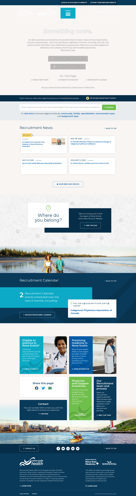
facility (76, 113)
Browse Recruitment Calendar (38, 315)
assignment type (70, 116)
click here (29, 113)
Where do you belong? (69, 80)
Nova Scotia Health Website (74, 2)
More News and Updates (69, 184)
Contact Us (30, 448)
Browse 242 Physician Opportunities (69, 59)
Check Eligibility (31, 369)
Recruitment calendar (97, 80)
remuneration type (105, 113)
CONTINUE (44, 414)
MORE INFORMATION (81, 369)
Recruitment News (40, 80)
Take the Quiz (91, 225)
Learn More (26, 486)
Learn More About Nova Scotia (69, 66)
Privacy (34, 493)
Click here (89, 88)
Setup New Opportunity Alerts (103, 98)
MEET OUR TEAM (105, 415)
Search (110, 107)
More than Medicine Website (103, 2)
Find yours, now (68, 50)
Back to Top (111, 128)
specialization (88, 113)
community (66, 113)
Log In (114, 12)
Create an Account (102, 12)
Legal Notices (24, 493)
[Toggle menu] (68, 13)
